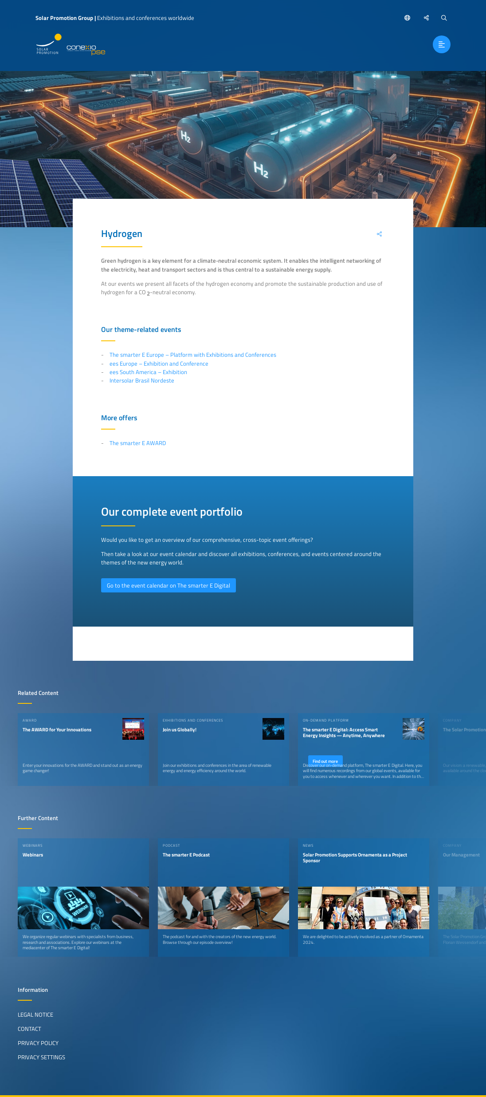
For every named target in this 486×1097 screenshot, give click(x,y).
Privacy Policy (38, 1042)
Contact (29, 1028)
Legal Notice (35, 1014)
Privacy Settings (41, 1057)
